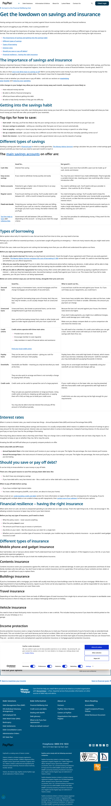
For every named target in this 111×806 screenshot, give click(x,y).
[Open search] (92, 3)
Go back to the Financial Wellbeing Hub (15, 8)
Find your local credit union (22, 349)
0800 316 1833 (61, 743)
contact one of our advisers (67, 498)
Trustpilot (105, 767)
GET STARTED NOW (87, 668)
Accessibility (89, 705)
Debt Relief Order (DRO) (11, 719)
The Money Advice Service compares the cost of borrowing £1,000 (34, 258)
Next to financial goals (101, 681)
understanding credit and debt (25, 496)
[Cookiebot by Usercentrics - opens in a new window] (11, 802)
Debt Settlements (9, 726)
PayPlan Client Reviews (66, 709)
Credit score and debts (38, 709)
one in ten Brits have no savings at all (26, 72)
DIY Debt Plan (8, 737)
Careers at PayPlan (64, 713)
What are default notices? (39, 726)
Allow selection (96, 789)
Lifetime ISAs (5, 221)
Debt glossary (35, 716)
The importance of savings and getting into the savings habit (25, 38)
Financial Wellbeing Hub (39, 705)
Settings (88, 802)
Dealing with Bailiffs (37, 713)
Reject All (97, 794)
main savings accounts (23, 154)
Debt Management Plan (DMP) (14, 705)
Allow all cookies (97, 783)
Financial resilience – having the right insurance (20, 54)
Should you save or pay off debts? (15, 51)
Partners (61, 705)
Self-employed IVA (9, 715)
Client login (102, 3)
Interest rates (8, 48)
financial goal (26, 147)
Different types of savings (12, 41)
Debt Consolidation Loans (12, 730)
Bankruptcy (7, 722)
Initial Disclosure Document (95, 715)
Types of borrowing (10, 44)
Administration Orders (11, 733)
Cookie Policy (29, 789)
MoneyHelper (41, 691)
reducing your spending (22, 81)
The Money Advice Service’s (63, 147)
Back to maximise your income (13, 681)
